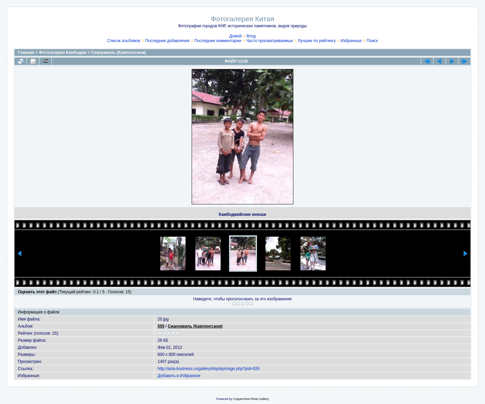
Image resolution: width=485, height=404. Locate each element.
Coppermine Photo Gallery (251, 399)
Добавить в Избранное (179, 375)
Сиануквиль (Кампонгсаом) (118, 52)
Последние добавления (167, 40)
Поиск (372, 40)
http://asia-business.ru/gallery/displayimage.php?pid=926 (209, 368)
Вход (251, 36)
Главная (26, 52)
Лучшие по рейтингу (316, 40)
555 (161, 326)
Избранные (351, 40)
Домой (235, 36)
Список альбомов (123, 40)
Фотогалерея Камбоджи (63, 52)
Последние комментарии (217, 40)
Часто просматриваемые (269, 40)
